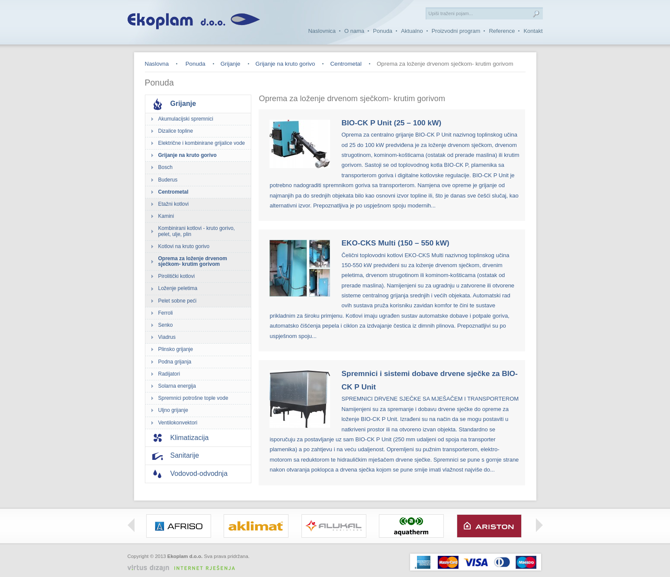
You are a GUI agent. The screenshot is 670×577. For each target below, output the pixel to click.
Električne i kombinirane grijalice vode (201, 143)
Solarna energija (177, 386)
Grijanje (230, 64)
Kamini (166, 216)
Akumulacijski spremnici (185, 119)
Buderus (168, 180)
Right (539, 525)
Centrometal (346, 64)
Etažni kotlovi (173, 204)
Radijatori (169, 374)
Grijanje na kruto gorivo (285, 64)
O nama (354, 31)
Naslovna (157, 64)
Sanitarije (184, 455)
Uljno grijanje (173, 410)
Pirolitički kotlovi (176, 276)
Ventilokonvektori (178, 423)
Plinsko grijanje (175, 349)
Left (131, 525)
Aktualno (412, 31)
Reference (502, 31)
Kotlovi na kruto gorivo (184, 246)
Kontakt (532, 31)
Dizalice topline (175, 131)
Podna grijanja (175, 362)
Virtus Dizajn (185, 568)
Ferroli (165, 313)
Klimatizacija (189, 437)
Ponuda (382, 31)
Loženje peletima (178, 288)
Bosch (165, 167)
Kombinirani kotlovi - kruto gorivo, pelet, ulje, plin (196, 231)
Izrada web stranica (229, 563)
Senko (165, 325)
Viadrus (167, 337)
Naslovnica (322, 31)
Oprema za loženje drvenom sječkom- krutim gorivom (192, 261)
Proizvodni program (456, 31)
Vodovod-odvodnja (199, 473)
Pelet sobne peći (177, 301)
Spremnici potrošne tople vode (193, 398)
